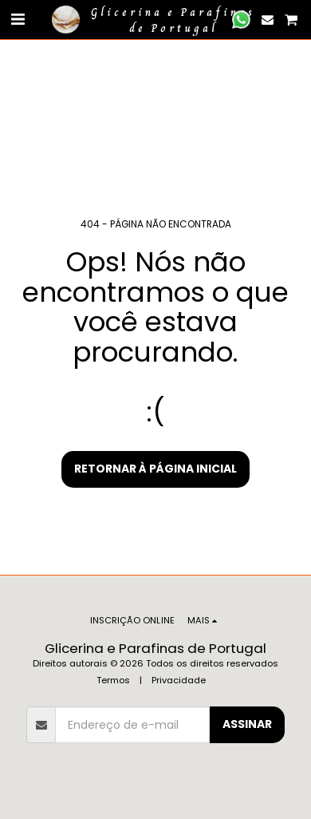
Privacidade (179, 680)
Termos (113, 680)
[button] (17, 19)
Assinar (247, 724)
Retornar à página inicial (155, 469)
